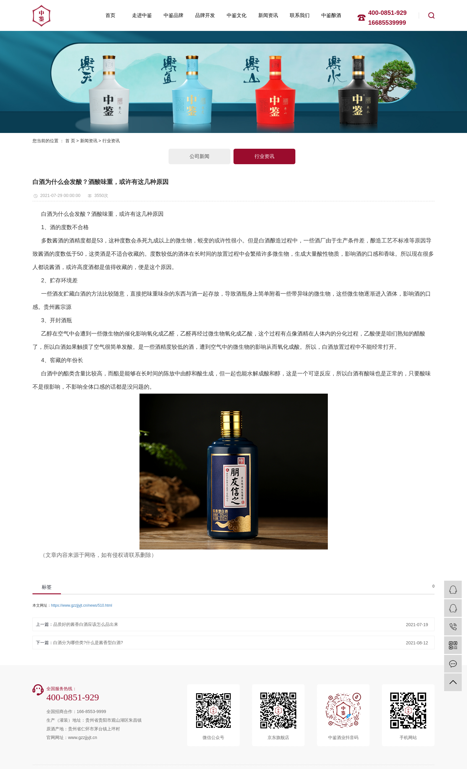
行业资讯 (111, 140)
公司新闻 (199, 156)
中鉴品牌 (173, 15)
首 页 (70, 140)
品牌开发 (205, 15)
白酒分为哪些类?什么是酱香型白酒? (88, 642)
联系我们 (300, 15)
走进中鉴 (142, 15)
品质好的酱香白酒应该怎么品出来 (85, 624)
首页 (110, 15)
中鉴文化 (236, 15)
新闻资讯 (268, 15)
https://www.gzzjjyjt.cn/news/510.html (81, 605)
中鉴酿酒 (331, 15)
